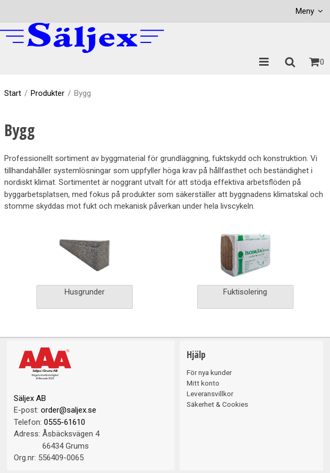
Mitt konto (203, 383)
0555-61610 (64, 422)
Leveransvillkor (210, 393)
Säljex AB (30, 398)
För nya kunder (209, 372)
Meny (305, 11)
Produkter (48, 93)
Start (12, 93)
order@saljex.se (68, 410)
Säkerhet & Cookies (217, 404)
